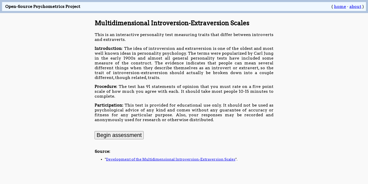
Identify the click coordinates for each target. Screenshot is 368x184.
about (355, 6)
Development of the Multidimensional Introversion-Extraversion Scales (170, 159)
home (340, 6)
